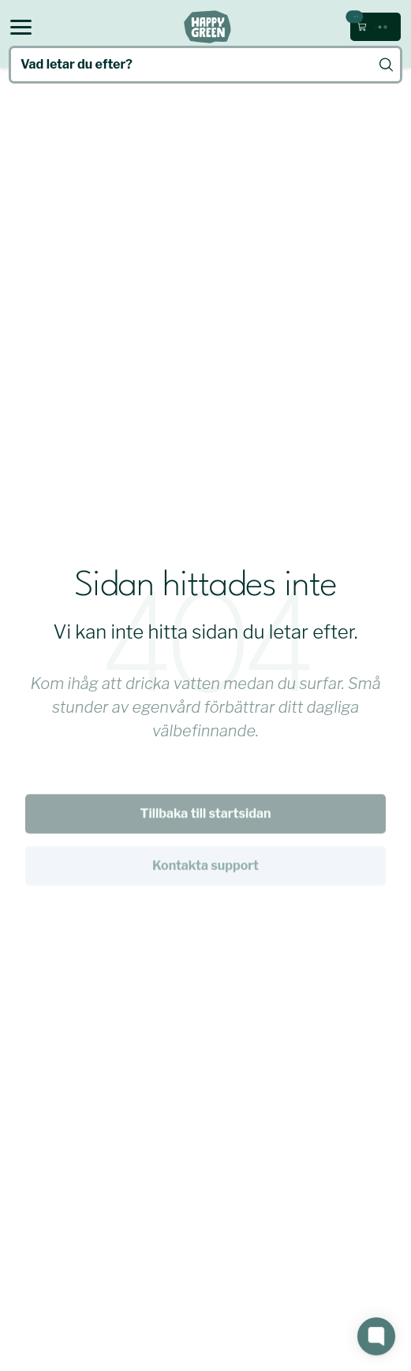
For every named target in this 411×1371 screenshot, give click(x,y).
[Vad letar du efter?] (205, 64)
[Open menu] (21, 27)
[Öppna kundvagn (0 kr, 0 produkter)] (375, 27)
